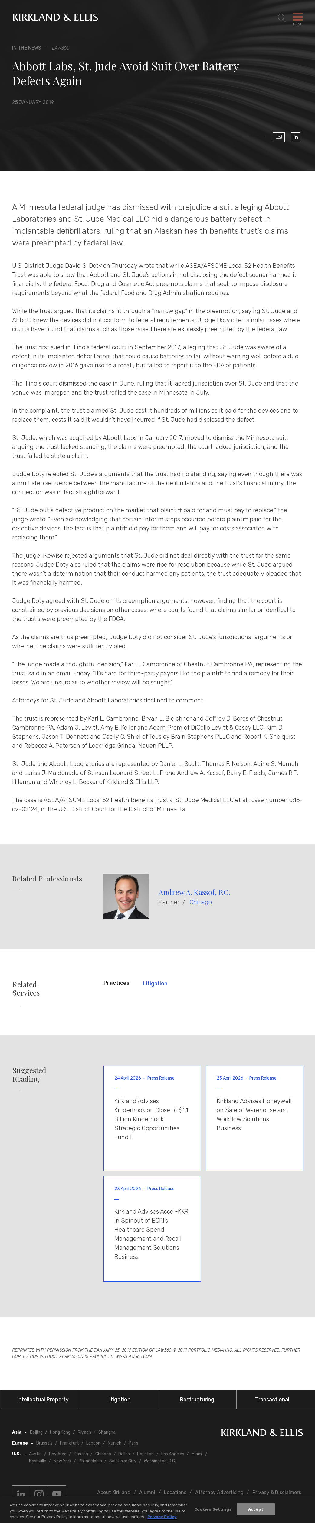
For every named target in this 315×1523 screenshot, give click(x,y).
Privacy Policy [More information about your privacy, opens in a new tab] (162, 1517)
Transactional (272, 1399)
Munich (114, 1443)
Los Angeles (172, 1454)
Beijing (36, 1432)
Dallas (124, 1454)
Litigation (155, 983)
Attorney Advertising (219, 1492)
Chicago (200, 902)
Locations (175, 1492)
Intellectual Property (43, 1399)
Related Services (26, 989)
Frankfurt (69, 1443)
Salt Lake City (122, 1461)
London (93, 1443)
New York (62, 1461)
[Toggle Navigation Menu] (298, 18)
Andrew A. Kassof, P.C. (194, 892)
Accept (256, 1509)
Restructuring (197, 1399)
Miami (197, 1454)
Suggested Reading (29, 1075)
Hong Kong (60, 1432)
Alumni (147, 1492)
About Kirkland (113, 1492)
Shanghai (107, 1432)
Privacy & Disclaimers (276, 1492)
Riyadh (84, 1432)
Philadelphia (90, 1461)
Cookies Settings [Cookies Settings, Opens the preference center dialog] (212, 1509)
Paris (133, 1443)
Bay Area (58, 1454)
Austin (35, 1454)
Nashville (37, 1461)
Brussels (44, 1443)
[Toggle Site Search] (281, 18)
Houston (145, 1454)
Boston (81, 1454)
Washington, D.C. (160, 1461)
